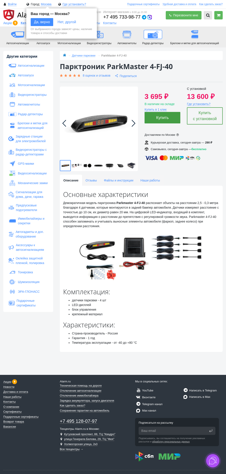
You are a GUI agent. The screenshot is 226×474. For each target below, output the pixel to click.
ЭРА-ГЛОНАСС (24, 292)
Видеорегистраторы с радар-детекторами (27, 152)
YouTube (144, 390)
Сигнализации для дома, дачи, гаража (25, 194)
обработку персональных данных (171, 441)
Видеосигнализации (27, 173)
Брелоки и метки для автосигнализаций (27, 125)
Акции (8, 23)
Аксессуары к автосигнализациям (26, 247)
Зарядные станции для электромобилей (27, 139)
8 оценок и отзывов (96, 75)
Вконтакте (145, 397)
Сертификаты (12, 411)
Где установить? (74, 4)
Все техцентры (70, 449)
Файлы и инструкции (118, 180)
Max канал (145, 410)
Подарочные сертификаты (143, 4)
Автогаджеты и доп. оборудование (26, 234)
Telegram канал (148, 404)
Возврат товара (13, 421)
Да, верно (42, 22)
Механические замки (28, 183)
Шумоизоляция (24, 282)
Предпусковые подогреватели (22, 208)
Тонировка (20, 272)
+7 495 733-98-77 (122, 17)
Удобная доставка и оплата (179, 4)
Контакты (109, 23)
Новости (8, 387)
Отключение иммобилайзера (79, 395)
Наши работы (150, 180)
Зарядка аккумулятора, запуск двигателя (87, 400)
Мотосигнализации (26, 85)
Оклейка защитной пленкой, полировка (26, 261)
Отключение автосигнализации (80, 390)
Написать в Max (196, 396)
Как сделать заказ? (211, 4)
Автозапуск (21, 75)
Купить (162, 117)
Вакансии (9, 426)
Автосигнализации (26, 65)
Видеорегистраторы (27, 95)
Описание (71, 180)
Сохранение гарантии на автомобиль (84, 410)
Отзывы (91, 180)
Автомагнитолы (24, 104)
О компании (11, 406)
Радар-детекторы (25, 114)
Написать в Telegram (199, 390)
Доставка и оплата (15, 391)
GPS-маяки (21, 163)
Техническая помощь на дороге (81, 385)
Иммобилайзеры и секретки (26, 221)
